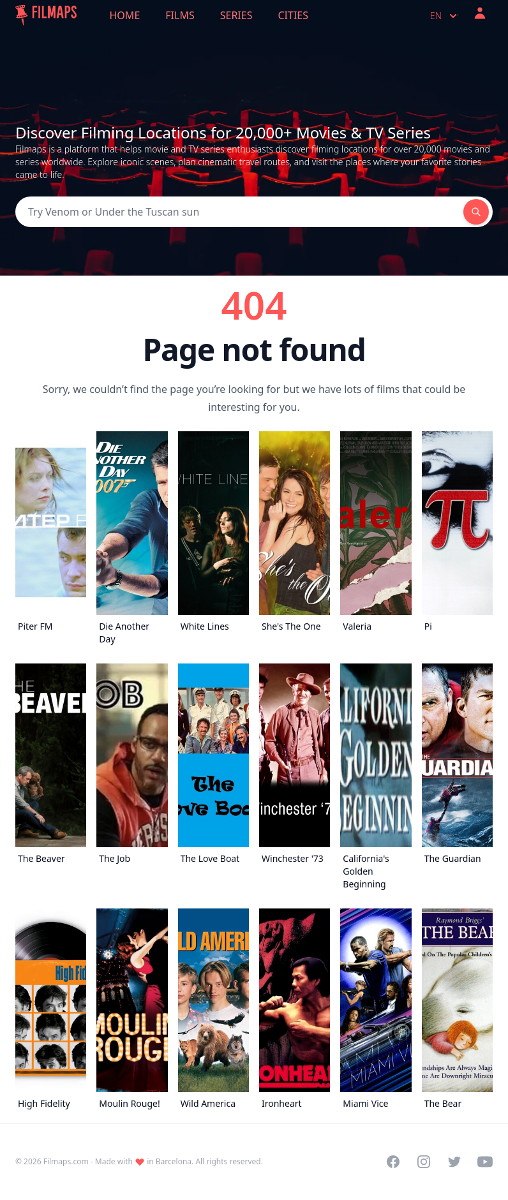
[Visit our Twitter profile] (454, 1161)
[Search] (239, 211)
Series (236, 15)
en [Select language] (444, 16)
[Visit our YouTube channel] (485, 1161)
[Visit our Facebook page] (393, 1161)
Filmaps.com (66, 1161)
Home (125, 15)
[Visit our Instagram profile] (423, 1161)
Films (179, 15)
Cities (293, 15)
